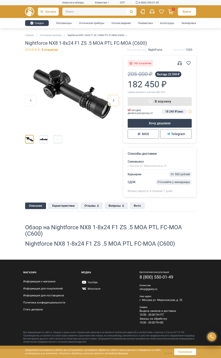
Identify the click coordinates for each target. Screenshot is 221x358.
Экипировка (188, 23)
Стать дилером (33, 309)
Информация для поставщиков (43, 295)
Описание (35, 205)
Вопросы (116, 206)
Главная (29, 35)
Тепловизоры (64, 23)
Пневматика (145, 23)
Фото (137, 205)
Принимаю (185, 351)
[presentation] (30, 100)
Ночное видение (121, 23)
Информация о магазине (39, 281)
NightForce (155, 49)
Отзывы (91, 206)
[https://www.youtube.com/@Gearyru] (89, 282)
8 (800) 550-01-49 (147, 2)
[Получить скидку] (212, 337)
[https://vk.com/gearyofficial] (90, 288)
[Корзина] (171, 11)
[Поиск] (99, 12)
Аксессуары (167, 23)
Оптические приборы (91, 23)
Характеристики (63, 205)
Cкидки (37, 23)
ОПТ (122, 2)
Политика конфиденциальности (44, 302)
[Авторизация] (187, 12)
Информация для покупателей (43, 288)
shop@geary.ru (148, 289)
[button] (48, 12)
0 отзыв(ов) (50, 49)
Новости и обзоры (73, 2)
